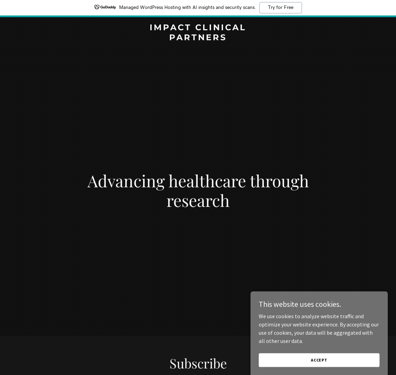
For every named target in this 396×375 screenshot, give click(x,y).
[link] (198, 38)
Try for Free (280, 7)
